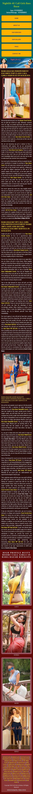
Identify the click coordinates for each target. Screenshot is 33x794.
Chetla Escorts (22, 766)
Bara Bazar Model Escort (24, 435)
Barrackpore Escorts (17, 777)
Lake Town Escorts (8, 778)
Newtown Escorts (15, 757)
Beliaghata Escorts (7, 775)
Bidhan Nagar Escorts (13, 766)
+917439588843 (22, 12)
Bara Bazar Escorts (16, 177)
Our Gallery (16, 39)
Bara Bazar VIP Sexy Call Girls (9, 527)
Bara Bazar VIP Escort (15, 460)
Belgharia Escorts (16, 773)
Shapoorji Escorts (13, 762)
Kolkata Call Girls (22, 790)
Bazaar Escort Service (25, 120)
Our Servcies (16, 32)
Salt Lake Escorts (6, 757)
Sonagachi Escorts (25, 769)
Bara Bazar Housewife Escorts (20, 409)
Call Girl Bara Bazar (11, 210)
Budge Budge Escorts (19, 778)
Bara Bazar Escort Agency (16, 150)
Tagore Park (25, 771)
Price (16, 46)
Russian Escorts (21, 780)
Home (16, 18)
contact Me (16, 53)
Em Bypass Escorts (17, 760)
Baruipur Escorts (17, 771)
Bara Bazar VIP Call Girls (11, 328)
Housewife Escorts (13, 780)
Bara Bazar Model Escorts (19, 447)
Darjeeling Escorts (20, 764)
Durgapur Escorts (26, 775)
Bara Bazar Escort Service (23, 137)
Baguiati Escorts (6, 773)
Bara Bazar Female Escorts (21, 250)
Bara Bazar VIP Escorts (24, 470)
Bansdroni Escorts (8, 777)
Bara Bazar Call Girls (10, 324)
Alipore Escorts (7, 769)
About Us (16, 25)
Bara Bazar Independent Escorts (10, 287)
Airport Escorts (16, 759)
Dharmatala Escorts (7, 759)
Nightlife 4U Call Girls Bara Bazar (16, 5)
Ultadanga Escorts (25, 773)
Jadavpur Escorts (8, 760)
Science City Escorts (8, 771)
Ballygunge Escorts (25, 759)
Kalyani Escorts (26, 768)
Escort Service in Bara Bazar (9, 490)
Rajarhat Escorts (16, 769)
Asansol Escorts (21, 762)
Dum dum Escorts (10, 768)
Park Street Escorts (25, 757)
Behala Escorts (27, 777)
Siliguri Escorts (18, 768)
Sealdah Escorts (11, 764)
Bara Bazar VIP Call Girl (15, 542)
